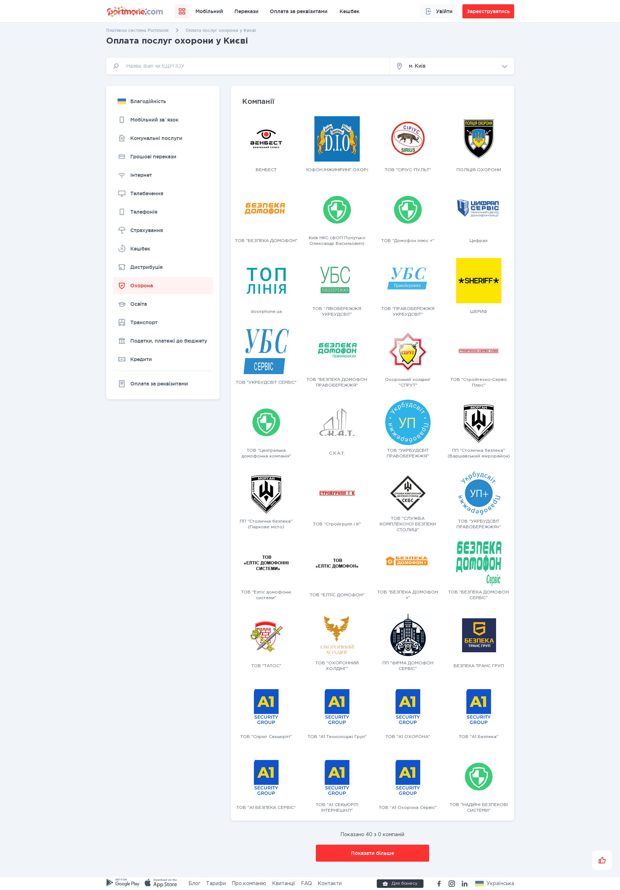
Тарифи (216, 883)
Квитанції (283, 883)
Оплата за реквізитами (299, 11)
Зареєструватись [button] (488, 11)
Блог (194, 883)
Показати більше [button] (372, 853)
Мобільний (209, 11)
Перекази (246, 11)
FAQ (306, 883)
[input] (247, 66)
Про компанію (249, 883)
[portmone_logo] (135, 11)
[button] (451, 66)
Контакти (330, 883)
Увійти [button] (439, 11)
